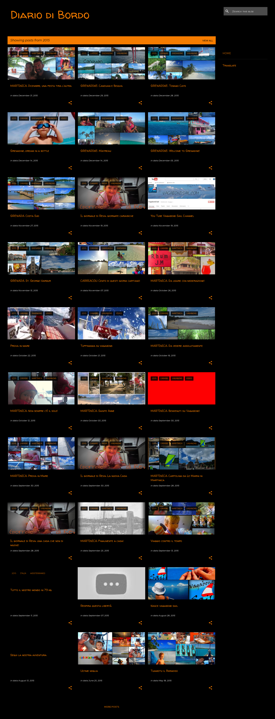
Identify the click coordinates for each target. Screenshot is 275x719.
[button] (70, 103)
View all (207, 40)
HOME (227, 53)
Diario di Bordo (49, 14)
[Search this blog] (249, 11)
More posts (111, 707)
